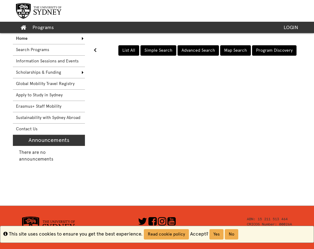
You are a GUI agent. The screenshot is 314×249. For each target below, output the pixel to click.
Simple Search (158, 50)
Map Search (235, 50)
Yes (216, 234)
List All (128, 50)
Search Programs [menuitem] (32, 49)
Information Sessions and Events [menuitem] (47, 61)
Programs (43, 27)
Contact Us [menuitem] (26, 129)
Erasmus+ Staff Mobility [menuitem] (38, 106)
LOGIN (291, 27)
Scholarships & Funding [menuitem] (38, 72)
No (231, 234)
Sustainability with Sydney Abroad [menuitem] (48, 117)
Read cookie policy (166, 234)
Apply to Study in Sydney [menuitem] (39, 95)
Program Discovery (274, 50)
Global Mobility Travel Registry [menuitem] (45, 83)
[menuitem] (49, 38)
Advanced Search (198, 50)
